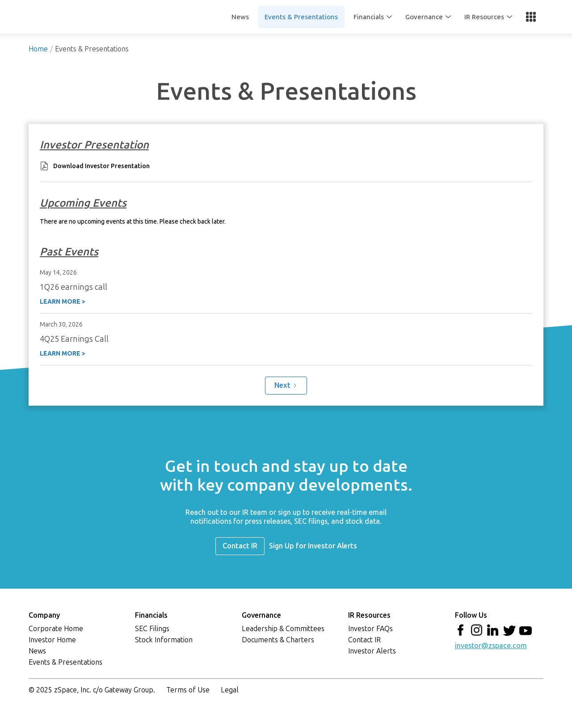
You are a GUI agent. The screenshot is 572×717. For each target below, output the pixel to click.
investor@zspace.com (491, 645)
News (240, 17)
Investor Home (52, 640)
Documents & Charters (278, 640)
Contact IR (240, 546)
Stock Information (164, 640)
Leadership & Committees (283, 628)
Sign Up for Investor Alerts (313, 546)
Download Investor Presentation (101, 166)
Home (38, 49)
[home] (93, 17)
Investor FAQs (370, 628)
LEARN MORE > (62, 301)
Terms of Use (188, 690)
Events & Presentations (301, 17)
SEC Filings (152, 628)
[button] (373, 17)
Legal (230, 690)
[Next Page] (286, 386)
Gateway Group (129, 690)
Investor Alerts (372, 651)
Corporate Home (56, 628)
